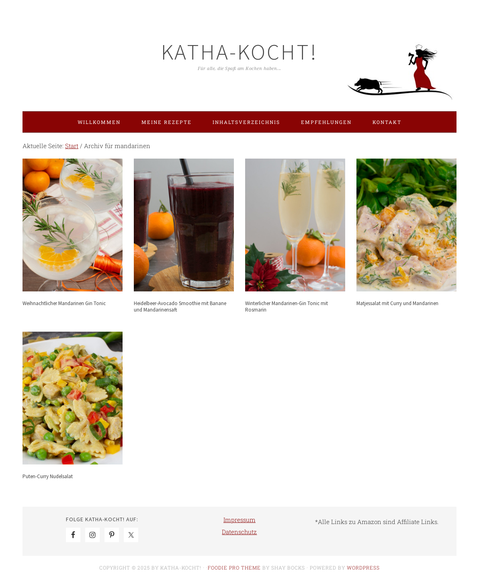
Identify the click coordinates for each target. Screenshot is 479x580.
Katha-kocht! (239, 52)
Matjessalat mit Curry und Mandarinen (397, 303)
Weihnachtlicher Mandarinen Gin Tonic (64, 303)
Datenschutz (239, 532)
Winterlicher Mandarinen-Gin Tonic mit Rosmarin (286, 306)
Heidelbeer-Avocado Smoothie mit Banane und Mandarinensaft (180, 306)
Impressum (239, 520)
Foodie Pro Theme (234, 567)
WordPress (363, 567)
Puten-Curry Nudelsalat (48, 476)
